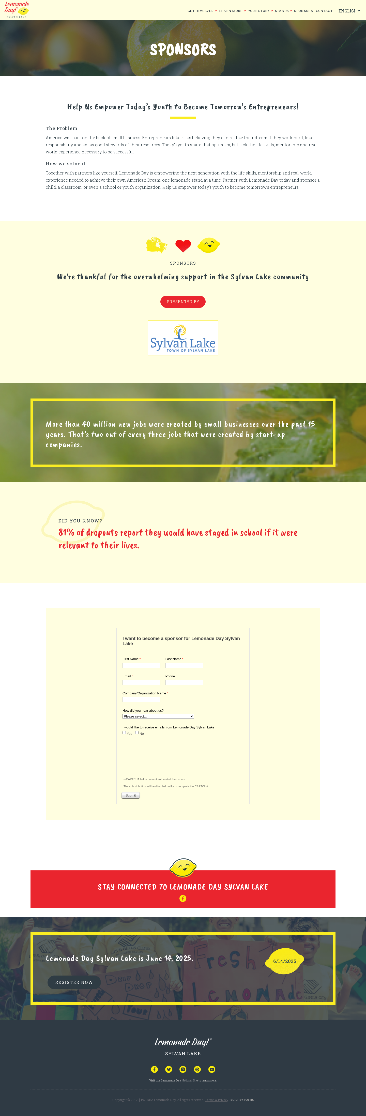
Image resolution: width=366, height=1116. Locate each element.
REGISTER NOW (74, 982)
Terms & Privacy (216, 1100)
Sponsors (303, 10)
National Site (190, 1080)
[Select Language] (348, 11)
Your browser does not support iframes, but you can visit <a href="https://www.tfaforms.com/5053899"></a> (183, 715)
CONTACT (324, 10)
